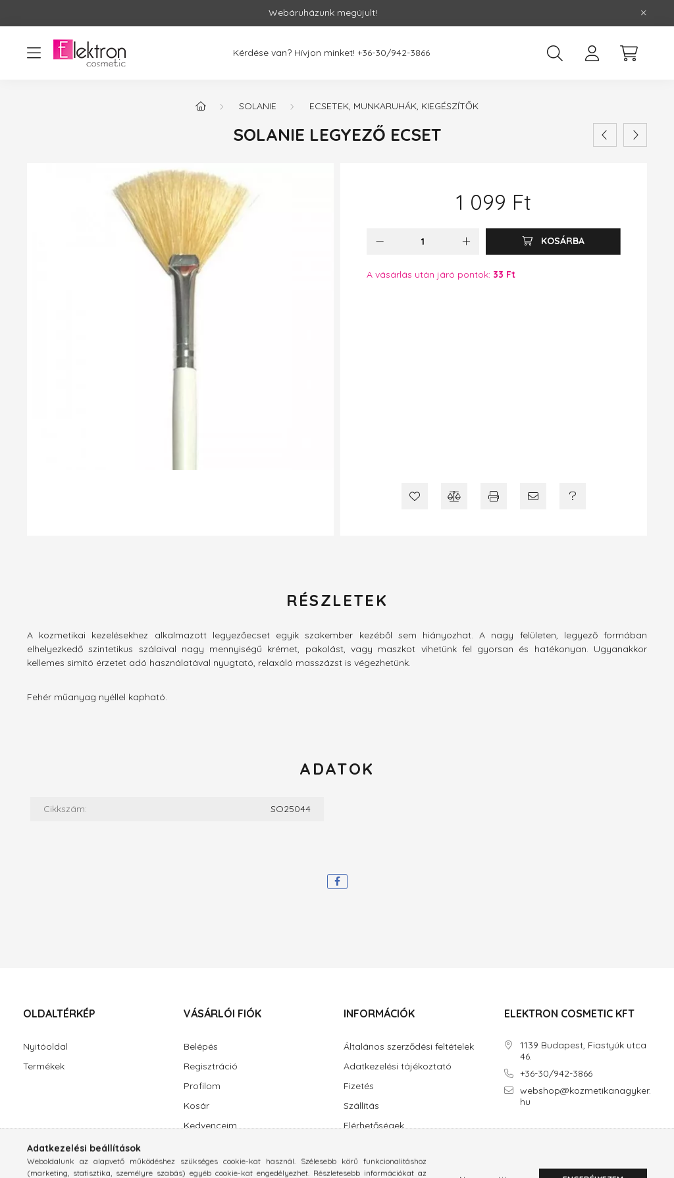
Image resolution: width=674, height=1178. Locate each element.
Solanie (257, 106)
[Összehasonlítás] (454, 496)
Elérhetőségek (374, 1125)
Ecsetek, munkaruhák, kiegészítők (394, 106)
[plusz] (466, 241)
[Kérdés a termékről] (572, 496)
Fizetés (359, 1086)
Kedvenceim (210, 1125)
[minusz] (380, 241)
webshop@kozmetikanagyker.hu (585, 1096)
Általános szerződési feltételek (409, 1046)
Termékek (44, 1066)
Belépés (201, 1046)
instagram (533, 1138)
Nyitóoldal (45, 1046)
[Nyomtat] (493, 496)
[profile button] (592, 53)
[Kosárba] (553, 241)
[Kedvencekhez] (415, 496)
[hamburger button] (33, 53)
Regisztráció (211, 1066)
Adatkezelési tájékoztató (398, 1066)
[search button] (555, 53)
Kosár (196, 1106)
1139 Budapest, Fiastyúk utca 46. (583, 1051)
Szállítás (361, 1106)
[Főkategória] (200, 106)
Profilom (202, 1086)
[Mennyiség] (423, 241)
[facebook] (337, 881)
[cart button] (628, 53)
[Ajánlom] (533, 496)
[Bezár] (644, 13)
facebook (507, 1138)
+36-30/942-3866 (393, 53)
